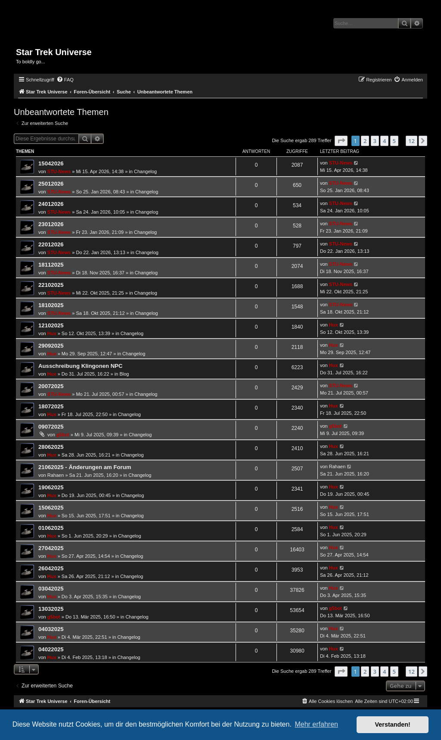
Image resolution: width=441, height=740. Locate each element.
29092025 (51, 345)
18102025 (51, 305)
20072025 (51, 386)
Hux (51, 333)
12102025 (51, 325)
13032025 (51, 609)
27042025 (51, 548)
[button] (341, 141)
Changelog (145, 171)
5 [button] (394, 141)
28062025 (51, 447)
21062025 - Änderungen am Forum (84, 467)
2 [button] (364, 141)
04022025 (51, 649)
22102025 (51, 285)
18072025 (51, 406)
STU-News (59, 171)
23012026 (51, 224)
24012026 (51, 204)
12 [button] (411, 141)
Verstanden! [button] (392, 724)
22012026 (51, 244)
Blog (124, 373)
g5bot (62, 434)
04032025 (51, 629)
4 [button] (384, 141)
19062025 (51, 487)
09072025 (51, 426)
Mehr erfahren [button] (316, 724)
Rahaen (55, 475)
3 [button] (374, 141)
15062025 (51, 507)
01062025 (51, 528)
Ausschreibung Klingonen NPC (80, 366)
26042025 (51, 568)
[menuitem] (65, 80)
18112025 (51, 264)
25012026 (51, 183)
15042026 (51, 163)
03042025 (51, 588)
